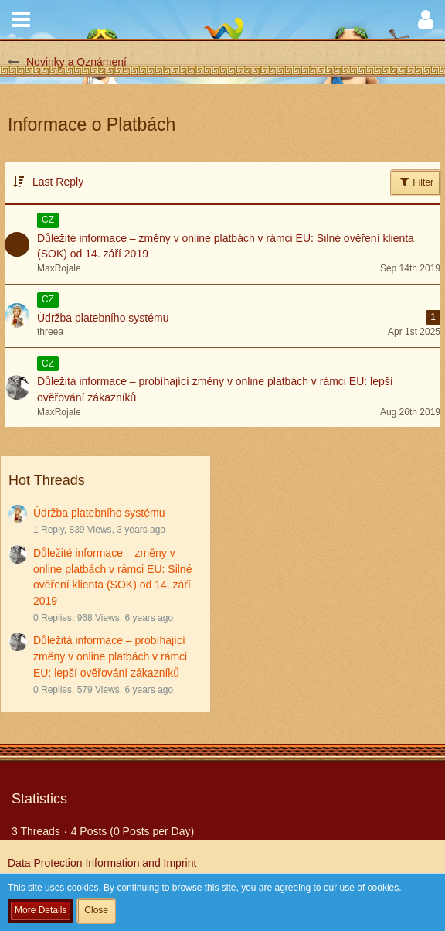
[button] (21, 19)
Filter (415, 182)
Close (96, 910)
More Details (40, 910)
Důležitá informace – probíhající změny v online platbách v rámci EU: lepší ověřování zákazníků (110, 656)
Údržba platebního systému (99, 512)
